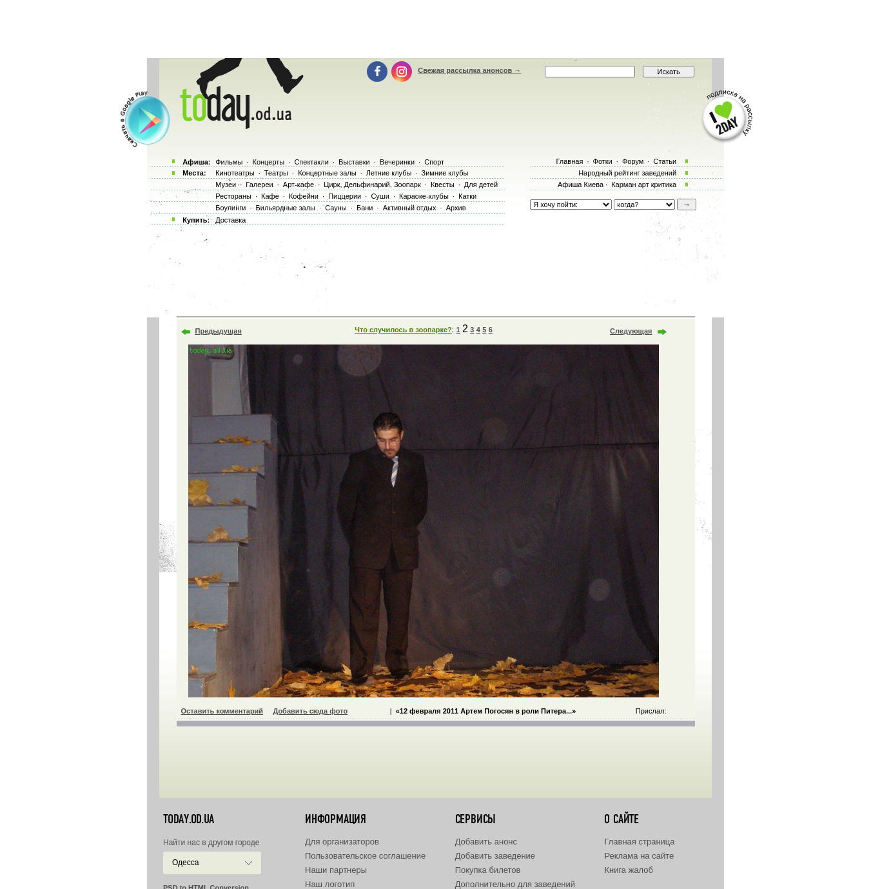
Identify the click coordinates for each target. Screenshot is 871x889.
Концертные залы (327, 173)
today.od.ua (188, 819)
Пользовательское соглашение (365, 856)
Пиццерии (344, 196)
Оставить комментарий (222, 711)
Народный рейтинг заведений (627, 173)
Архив (456, 208)
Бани (365, 208)
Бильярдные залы (285, 208)
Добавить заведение (495, 856)
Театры (276, 173)
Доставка (230, 220)
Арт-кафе (298, 184)
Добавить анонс (486, 841)
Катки (467, 196)
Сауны (336, 208)
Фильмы (228, 162)
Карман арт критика (643, 184)
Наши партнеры (336, 870)
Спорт (434, 162)
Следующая (631, 331)
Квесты (443, 184)
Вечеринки (397, 162)
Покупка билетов (488, 870)
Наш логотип (330, 884)
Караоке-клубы (424, 196)
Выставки (354, 162)
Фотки (602, 161)
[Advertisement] (435, 29)
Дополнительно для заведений (515, 884)
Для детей (481, 184)
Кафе (270, 196)
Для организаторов (342, 841)
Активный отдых (409, 208)
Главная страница (639, 841)
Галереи (259, 184)
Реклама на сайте (639, 856)
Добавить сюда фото (310, 711)
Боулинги (230, 208)
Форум (632, 161)
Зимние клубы (445, 173)
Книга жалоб (628, 870)
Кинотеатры (234, 173)
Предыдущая (218, 331)
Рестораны (233, 196)
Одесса (185, 862)
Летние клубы (389, 173)
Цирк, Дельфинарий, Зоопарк (372, 184)
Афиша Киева (580, 184)
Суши (380, 196)
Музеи (225, 184)
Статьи (665, 161)
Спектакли (311, 162)
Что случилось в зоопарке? (403, 330)
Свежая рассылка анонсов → (469, 70)
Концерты (268, 162)
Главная (569, 161)
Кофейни (303, 196)
